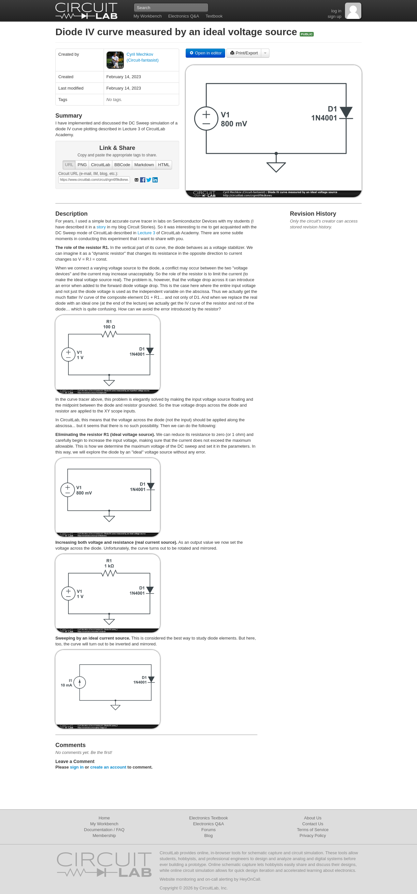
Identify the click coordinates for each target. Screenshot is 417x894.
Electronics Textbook (208, 817)
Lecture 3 (146, 232)
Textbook (214, 16)
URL (69, 164)
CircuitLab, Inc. (213, 888)
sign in (77, 767)
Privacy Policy (313, 835)
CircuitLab (100, 164)
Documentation (98, 829)
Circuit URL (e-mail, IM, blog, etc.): (88, 173)
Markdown (144, 164)
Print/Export (244, 52)
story (101, 226)
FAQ (120, 829)
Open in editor (205, 52)
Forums (208, 829)
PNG (82, 164)
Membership (104, 835)
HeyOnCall (249, 879)
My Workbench (148, 16)
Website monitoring (178, 879)
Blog (208, 835)
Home (104, 817)
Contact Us (312, 823)
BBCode (122, 164)
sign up (334, 16)
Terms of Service (313, 829)
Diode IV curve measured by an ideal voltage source (177, 31)
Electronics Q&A (183, 16)
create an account (108, 767)
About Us (312, 817)
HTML (163, 164)
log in (336, 10)
